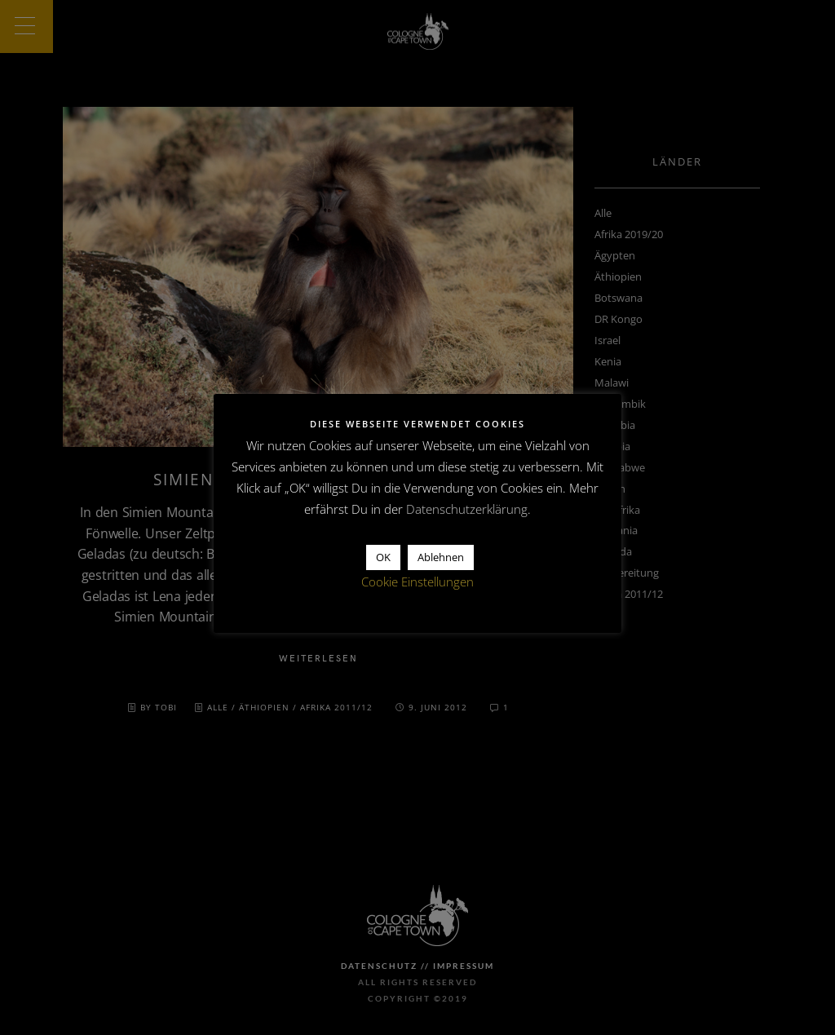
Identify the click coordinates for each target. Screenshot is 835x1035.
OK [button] (383, 557)
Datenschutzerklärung (467, 509)
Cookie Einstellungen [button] (417, 581)
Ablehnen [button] (441, 557)
